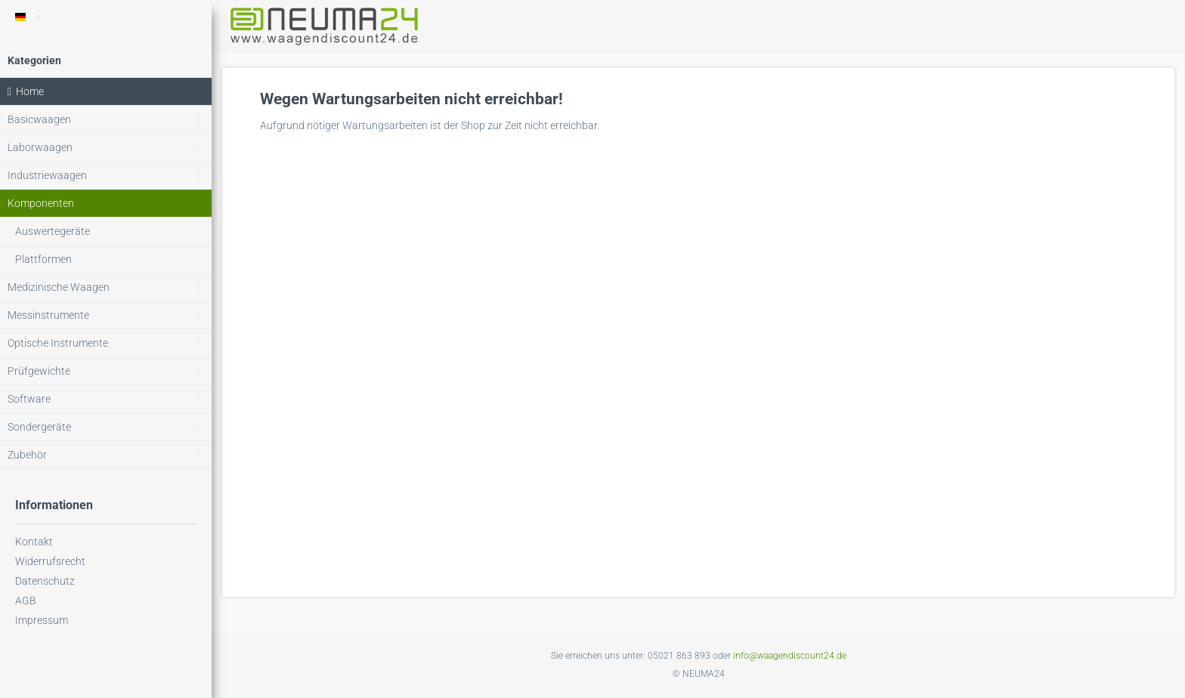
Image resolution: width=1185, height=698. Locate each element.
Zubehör (110, 455)
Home (26, 91)
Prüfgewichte (110, 371)
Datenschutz (45, 581)
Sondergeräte (110, 427)
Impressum (41, 620)
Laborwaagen (110, 148)
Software (110, 399)
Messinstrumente (110, 315)
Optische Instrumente (110, 343)
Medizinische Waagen (110, 287)
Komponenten (41, 203)
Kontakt (34, 542)
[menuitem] (106, 120)
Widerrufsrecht (50, 561)
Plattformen (43, 259)
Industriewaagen (110, 176)
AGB (25, 601)
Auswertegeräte (52, 231)
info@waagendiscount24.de (789, 655)
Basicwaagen (110, 120)
